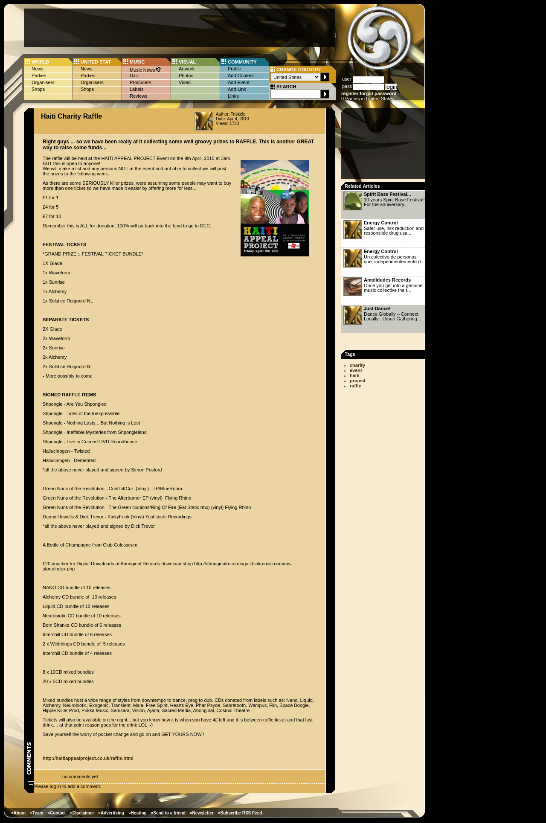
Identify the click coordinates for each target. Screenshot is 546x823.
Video (185, 82)
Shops (38, 89)
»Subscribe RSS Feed (240, 813)
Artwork (187, 68)
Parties (39, 75)
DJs (134, 75)
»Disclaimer (82, 813)
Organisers (43, 82)
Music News (146, 69)
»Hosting (137, 813)
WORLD (40, 61)
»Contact (56, 813)
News (38, 68)
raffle (355, 385)
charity (357, 365)
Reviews (139, 96)
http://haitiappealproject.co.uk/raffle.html (88, 758)
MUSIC (137, 61)
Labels (136, 89)
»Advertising (111, 813)
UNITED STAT (96, 61)
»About (18, 813)
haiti (355, 375)
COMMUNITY (242, 61)
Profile (234, 68)
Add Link (237, 89)
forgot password (378, 93)
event (356, 370)
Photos (186, 75)
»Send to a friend (168, 813)
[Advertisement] (179, 28)
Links (233, 96)
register (349, 93)
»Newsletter (202, 813)
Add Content (241, 75)
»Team (36, 813)
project (358, 380)
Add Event (239, 82)
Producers (140, 82)
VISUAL (187, 61)
